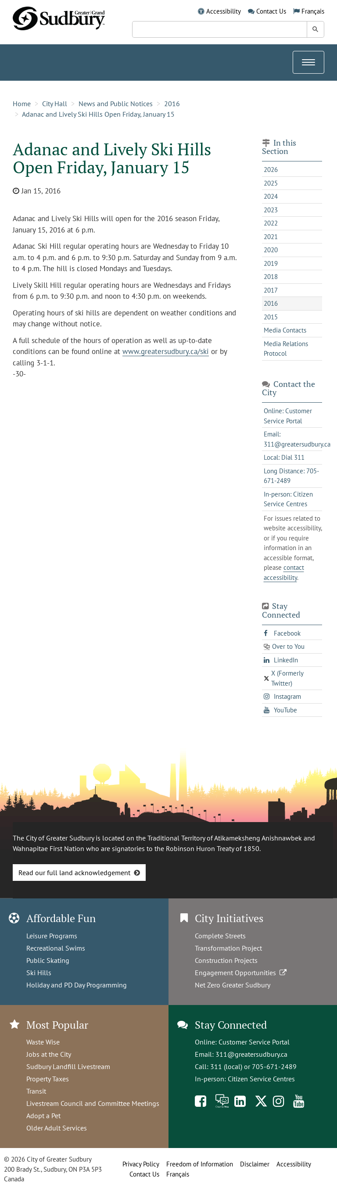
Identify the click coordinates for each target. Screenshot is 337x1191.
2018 (271, 276)
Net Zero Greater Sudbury (232, 984)
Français (312, 11)
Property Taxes (47, 1078)
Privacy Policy (140, 1164)
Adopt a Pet (43, 1115)
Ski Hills (38, 972)
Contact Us (271, 11)
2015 (271, 317)
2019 (271, 263)
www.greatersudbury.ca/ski (165, 351)
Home (22, 103)
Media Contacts (285, 330)
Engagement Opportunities (241, 972)
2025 (271, 183)
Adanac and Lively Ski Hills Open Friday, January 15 (98, 114)
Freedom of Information (199, 1164)
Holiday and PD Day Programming (76, 984)
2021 (271, 236)
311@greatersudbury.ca (251, 1054)
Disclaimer (254, 1164)
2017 (271, 290)
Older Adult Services (56, 1127)
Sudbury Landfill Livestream (68, 1066)
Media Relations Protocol (286, 349)
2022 (271, 223)
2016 (172, 103)
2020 (271, 250)
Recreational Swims (55, 948)
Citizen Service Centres (261, 1078)
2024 (271, 196)
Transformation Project (228, 948)
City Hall (54, 103)
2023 (271, 210)
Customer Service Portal (254, 1041)
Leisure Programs (51, 935)
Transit (36, 1091)
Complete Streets (220, 935)
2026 (271, 169)
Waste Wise (43, 1041)
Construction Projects (226, 960)
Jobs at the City (48, 1054)
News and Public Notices (116, 103)
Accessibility (223, 11)
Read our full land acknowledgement (74, 872)
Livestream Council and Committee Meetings (92, 1103)
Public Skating (47, 960)
